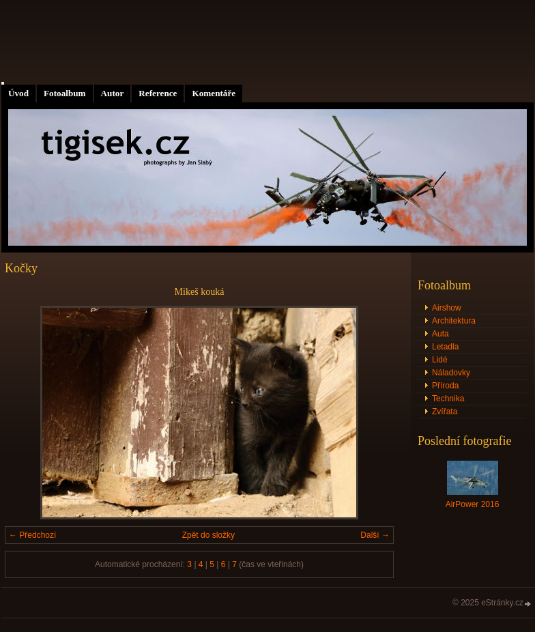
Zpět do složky (208, 535)
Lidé (440, 359)
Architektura (454, 321)
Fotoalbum (65, 93)
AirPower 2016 (473, 504)
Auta (440, 334)
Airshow (446, 308)
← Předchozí (32, 535)
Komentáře (213, 93)
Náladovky (451, 372)
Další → (375, 535)
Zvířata (444, 411)
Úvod (18, 93)
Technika (448, 398)
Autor (112, 93)
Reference (158, 93)
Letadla (445, 346)
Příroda (445, 385)
